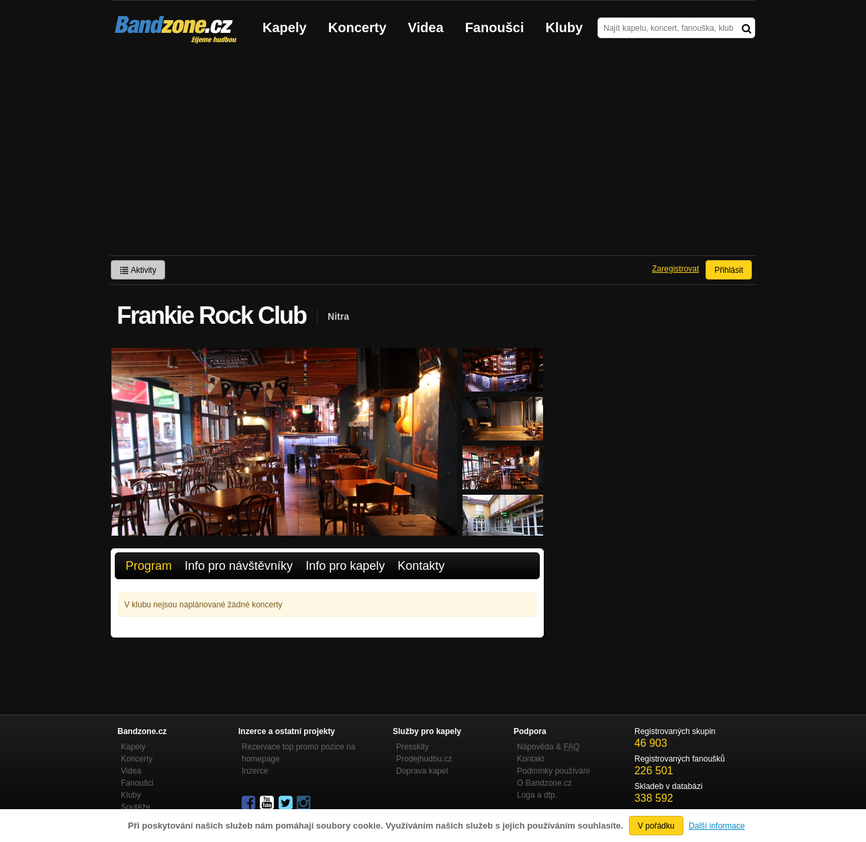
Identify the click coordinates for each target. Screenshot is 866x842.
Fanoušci (494, 27)
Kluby (564, 27)
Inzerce (255, 771)
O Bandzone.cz (544, 783)
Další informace (716, 826)
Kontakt (530, 759)
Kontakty (420, 566)
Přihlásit (728, 270)
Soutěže (135, 807)
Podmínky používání (553, 771)
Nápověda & (548, 746)
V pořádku (656, 826)
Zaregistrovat (675, 269)
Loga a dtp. (537, 795)
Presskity (412, 746)
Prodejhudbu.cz (424, 759)
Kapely (284, 27)
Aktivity (137, 270)
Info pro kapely (345, 566)
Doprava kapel (422, 771)
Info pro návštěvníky (239, 566)
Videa (426, 27)
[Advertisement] (433, 155)
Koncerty (357, 27)
